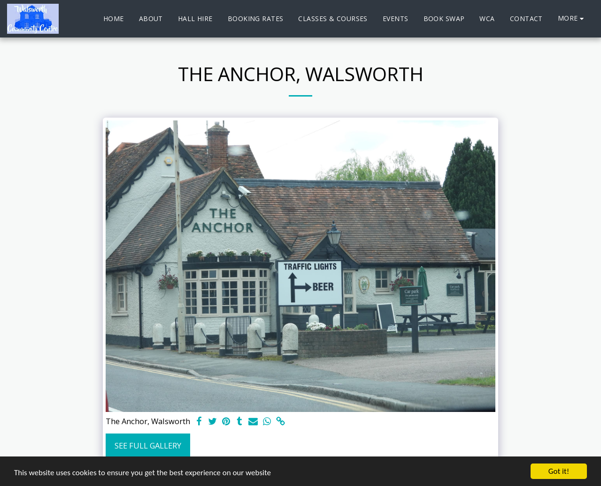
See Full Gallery (148, 445)
